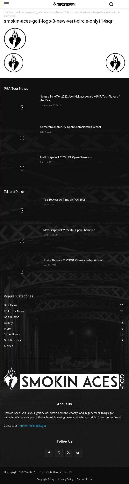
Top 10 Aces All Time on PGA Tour (64, 199)
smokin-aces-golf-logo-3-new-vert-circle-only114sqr (42, 12)
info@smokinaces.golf (33, 425)
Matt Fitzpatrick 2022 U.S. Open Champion (66, 157)
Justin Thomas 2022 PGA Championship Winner (72, 260)
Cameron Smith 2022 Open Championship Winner (70, 126)
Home (7, 12)
